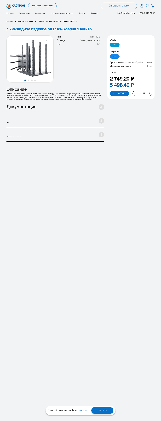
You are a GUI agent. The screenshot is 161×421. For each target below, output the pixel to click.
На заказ (9, 13)
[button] (25, 80)
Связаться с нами (119, 6)
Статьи (82, 13)
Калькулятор (24, 13)
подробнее (88, 99)
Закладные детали (25, 21)
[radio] (115, 45)
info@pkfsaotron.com (126, 13)
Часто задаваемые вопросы (62, 13)
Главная (9, 21)
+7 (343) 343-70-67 (147, 13)
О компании (40, 13)
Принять (102, 410)
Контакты (94, 13)
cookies (83, 410)
